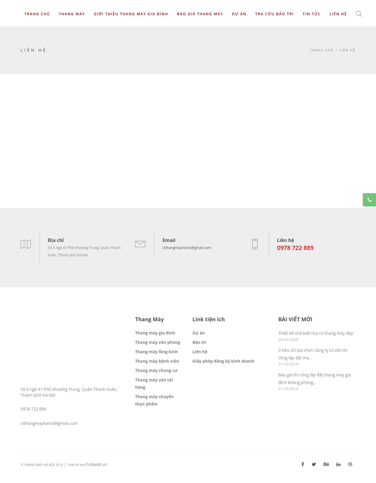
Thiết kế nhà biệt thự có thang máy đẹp (315, 333)
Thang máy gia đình (155, 333)
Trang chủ (37, 13)
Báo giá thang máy (200, 13)
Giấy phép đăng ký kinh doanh (223, 361)
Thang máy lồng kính (156, 351)
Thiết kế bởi (76, 464)
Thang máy (72, 13)
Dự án (239, 13)
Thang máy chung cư (156, 370)
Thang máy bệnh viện (157, 361)
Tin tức (312, 13)
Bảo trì (199, 342)
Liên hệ (338, 13)
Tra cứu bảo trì (274, 13)
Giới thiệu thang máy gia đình (131, 13)
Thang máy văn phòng (157, 342)
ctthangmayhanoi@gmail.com (186, 247)
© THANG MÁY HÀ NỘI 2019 (42, 464)
